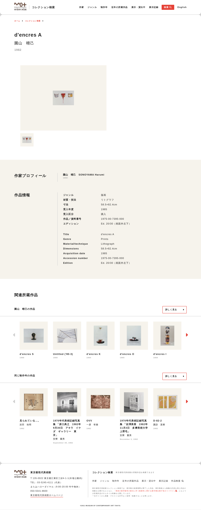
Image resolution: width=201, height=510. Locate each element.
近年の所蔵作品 (119, 7)
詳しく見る (171, 309)
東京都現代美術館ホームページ (46, 495)
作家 (81, 7)
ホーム (17, 21)
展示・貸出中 (138, 7)
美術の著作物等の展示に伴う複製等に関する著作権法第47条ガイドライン (146, 491)
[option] (63, 98)
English (182, 7)
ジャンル (92, 7)
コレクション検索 (33, 21)
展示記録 (153, 7)
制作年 (104, 7)
